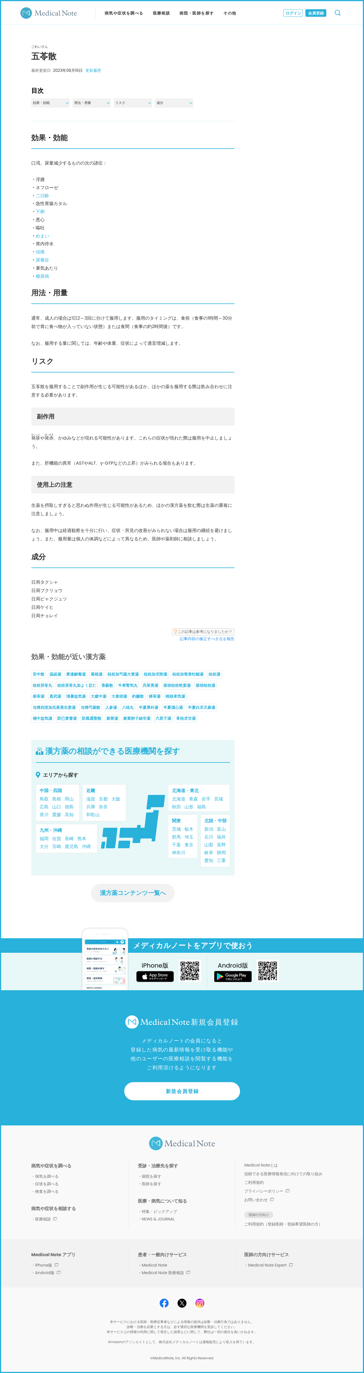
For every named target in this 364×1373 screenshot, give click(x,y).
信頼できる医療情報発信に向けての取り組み (283, 1174)
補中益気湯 (42, 718)
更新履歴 (93, 70)
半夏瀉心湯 (173, 707)
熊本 (81, 838)
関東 (176, 821)
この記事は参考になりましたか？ (203, 632)
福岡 (44, 838)
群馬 (176, 837)
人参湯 (111, 707)
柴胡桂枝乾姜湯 (177, 685)
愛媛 (56, 814)
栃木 (189, 829)
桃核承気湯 (175, 696)
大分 (44, 846)
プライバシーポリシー (266, 1191)
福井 (221, 837)
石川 (208, 837)
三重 (221, 860)
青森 (193, 799)
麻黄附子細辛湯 (136, 718)
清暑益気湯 (76, 696)
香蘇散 (107, 685)
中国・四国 (51, 790)
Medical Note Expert (270, 1265)
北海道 (178, 799)
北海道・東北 (185, 790)
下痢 (40, 211)
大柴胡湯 (119, 696)
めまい (42, 236)
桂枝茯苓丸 (42, 685)
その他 (229, 13)
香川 (44, 814)
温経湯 (55, 674)
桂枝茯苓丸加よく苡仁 (76, 685)
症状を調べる (47, 1184)
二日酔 (42, 196)
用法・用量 (92, 102)
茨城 (176, 829)
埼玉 (189, 837)
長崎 (69, 838)
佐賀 (56, 838)
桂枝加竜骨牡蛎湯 (187, 674)
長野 (221, 845)
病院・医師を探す (196, 13)
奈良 (103, 807)
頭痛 (40, 252)
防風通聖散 (91, 718)
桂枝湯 (214, 674)
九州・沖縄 (51, 830)
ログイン (293, 13)
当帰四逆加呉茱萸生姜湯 (54, 707)
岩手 (206, 799)
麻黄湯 (112, 718)
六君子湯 (163, 718)
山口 (56, 807)
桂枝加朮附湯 (155, 674)
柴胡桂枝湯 (205, 685)
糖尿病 (42, 276)
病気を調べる (47, 1176)
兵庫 (90, 807)
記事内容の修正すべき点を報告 (207, 639)
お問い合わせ (259, 1200)
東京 (189, 845)
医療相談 (161, 13)
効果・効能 (51, 102)
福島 (201, 807)
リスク (133, 102)
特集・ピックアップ (159, 1211)
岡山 (69, 799)
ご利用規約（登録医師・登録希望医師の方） (283, 1224)
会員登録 (316, 13)
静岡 (221, 852)
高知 (69, 814)
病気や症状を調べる (124, 13)
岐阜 (208, 852)
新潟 (208, 829)
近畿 (90, 790)
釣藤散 (138, 696)
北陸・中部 (215, 821)
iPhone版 (46, 1265)
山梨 (208, 845)
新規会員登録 (182, 1091)
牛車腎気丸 (128, 685)
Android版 (48, 1272)
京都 (103, 799)
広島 (44, 807)
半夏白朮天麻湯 (201, 707)
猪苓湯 (155, 696)
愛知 (208, 860)
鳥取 (44, 799)
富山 (221, 829)
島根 (56, 799)
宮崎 (56, 846)
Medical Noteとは (260, 1165)
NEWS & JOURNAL (158, 1219)
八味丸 (128, 707)
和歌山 (93, 814)
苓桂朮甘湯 (186, 718)
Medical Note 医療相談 (166, 1272)
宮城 (218, 799)
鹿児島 (71, 846)
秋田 (176, 807)
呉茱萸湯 (150, 685)
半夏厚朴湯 (148, 707)
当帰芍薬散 (90, 707)
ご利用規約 (254, 1182)
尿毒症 (42, 260)
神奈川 (178, 852)
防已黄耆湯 (67, 718)
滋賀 (90, 799)
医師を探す (151, 1184)
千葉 (176, 845)
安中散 (38, 674)
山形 (189, 807)
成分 (174, 102)
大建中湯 (98, 696)
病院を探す (151, 1176)
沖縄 (86, 846)
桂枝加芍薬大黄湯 (123, 674)
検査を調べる (47, 1191)
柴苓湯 (38, 696)
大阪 (115, 799)
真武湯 (55, 696)
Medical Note (154, 1265)
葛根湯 (96, 674)
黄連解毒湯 (76, 674)
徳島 (69, 807)
